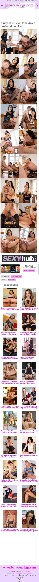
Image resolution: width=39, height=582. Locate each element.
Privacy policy (13, 571)
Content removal (24, 571)
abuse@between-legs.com (23, 574)
